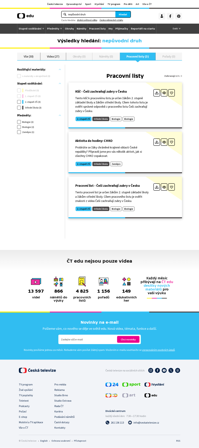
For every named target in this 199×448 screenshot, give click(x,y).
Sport (88, 4)
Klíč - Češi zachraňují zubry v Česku (101, 91)
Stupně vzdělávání (30, 28)
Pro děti (128, 4)
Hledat (123, 14)
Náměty (81, 28)
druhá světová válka (87, 20)
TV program (113, 4)
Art (137, 4)
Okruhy (69, 28)
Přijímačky (121, 28)
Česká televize (55, 4)
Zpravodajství (74, 4)
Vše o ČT (147, 4)
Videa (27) (53, 56)
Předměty (53, 28)
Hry (110, 28)
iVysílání (99, 4)
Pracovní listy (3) (137, 56)
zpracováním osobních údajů (158, 350)
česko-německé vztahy (111, 20)
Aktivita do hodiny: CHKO (94, 141)
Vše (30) (28, 56)
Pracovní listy (97, 28)
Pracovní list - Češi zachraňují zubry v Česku (107, 186)
